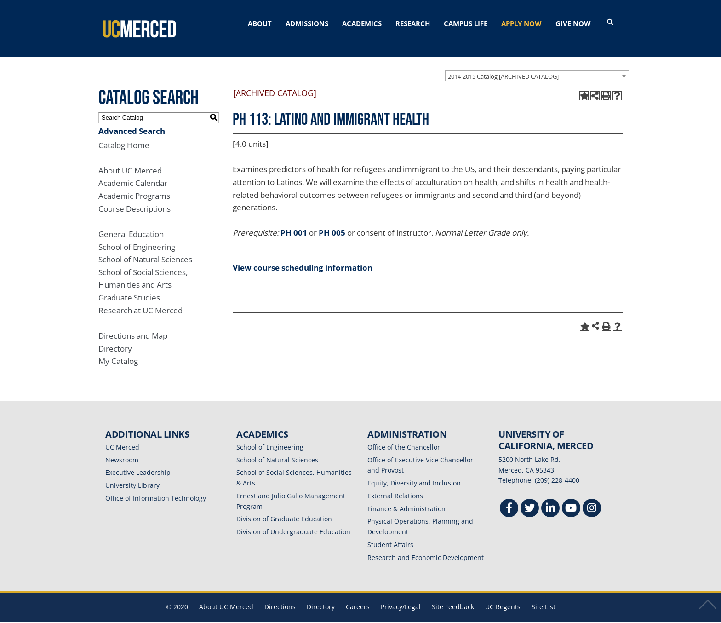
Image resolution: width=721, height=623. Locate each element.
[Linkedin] (550, 498)
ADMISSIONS (307, 23)
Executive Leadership (138, 461)
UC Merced (122, 436)
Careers (358, 596)
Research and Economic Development (425, 546)
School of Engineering (136, 236)
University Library (132, 474)
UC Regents (503, 596)
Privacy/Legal (401, 596)
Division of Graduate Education (284, 508)
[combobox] (537, 64)
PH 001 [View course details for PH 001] (293, 222)
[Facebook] (509, 498)
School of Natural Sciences (145, 248)
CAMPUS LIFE (465, 23)
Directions (280, 596)
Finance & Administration (406, 497)
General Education (131, 223)
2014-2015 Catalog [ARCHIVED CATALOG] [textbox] (503, 65)
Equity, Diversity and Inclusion (414, 472)
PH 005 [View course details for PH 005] (332, 222)
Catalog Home (123, 134)
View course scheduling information (302, 256)
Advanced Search (131, 120)
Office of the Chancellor (403, 436)
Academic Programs (134, 185)
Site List (543, 596)
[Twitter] (529, 498)
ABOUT (260, 23)
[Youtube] (571, 498)
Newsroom (121, 448)
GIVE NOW (573, 23)
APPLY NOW (521, 23)
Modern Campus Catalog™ (469, 617)
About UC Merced (130, 159)
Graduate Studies (129, 287)
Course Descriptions (134, 197)
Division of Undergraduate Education (293, 521)
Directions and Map (132, 324)
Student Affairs (390, 533)
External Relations (395, 484)
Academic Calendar (132, 172)
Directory (115, 337)
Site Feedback (453, 596)
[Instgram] (591, 498)
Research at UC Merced (140, 299)
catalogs (228, 617)
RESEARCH (412, 23)
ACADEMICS (362, 23)
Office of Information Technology (155, 487)
